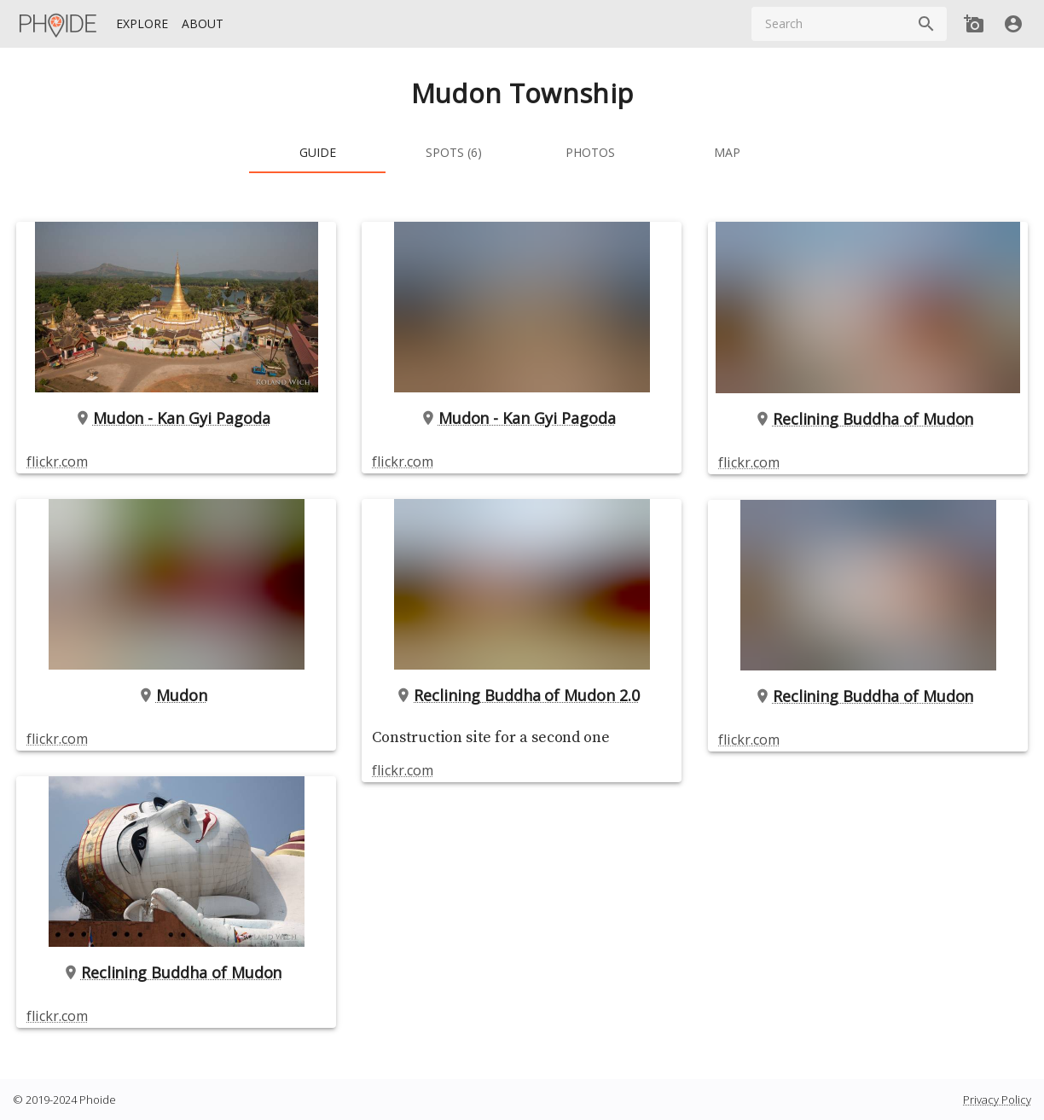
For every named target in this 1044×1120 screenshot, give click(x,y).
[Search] (926, 24)
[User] (1013, 24)
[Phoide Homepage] (59, 24)
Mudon (176, 695)
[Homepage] (59, 24)
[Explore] (142, 24)
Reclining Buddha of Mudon (176, 972)
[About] (202, 24)
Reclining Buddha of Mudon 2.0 (522, 695)
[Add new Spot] (974, 23)
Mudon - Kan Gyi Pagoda (176, 418)
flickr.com (56, 461)
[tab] (317, 152)
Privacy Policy (997, 1099)
